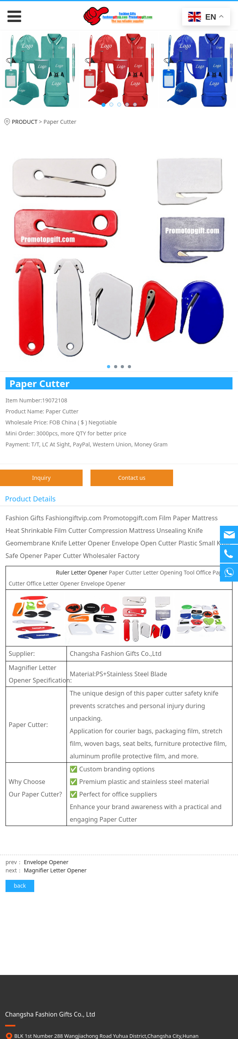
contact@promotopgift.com (63, 1003)
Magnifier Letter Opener (55, 870)
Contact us (132, 477)
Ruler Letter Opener (59, 572)
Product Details (30, 498)
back (20, 885)
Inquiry (41, 477)
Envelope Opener (46, 862)
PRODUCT (24, 121)
